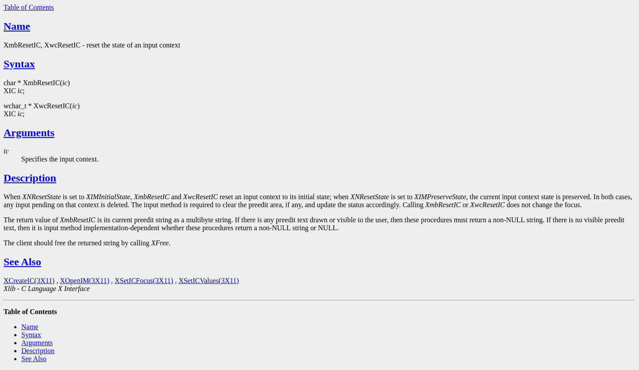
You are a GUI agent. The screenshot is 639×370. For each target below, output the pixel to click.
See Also (22, 262)
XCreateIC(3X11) (29, 280)
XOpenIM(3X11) (84, 280)
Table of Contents (29, 7)
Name (17, 26)
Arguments (29, 132)
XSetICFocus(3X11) (143, 280)
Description (30, 178)
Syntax (19, 64)
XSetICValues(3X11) (208, 280)
